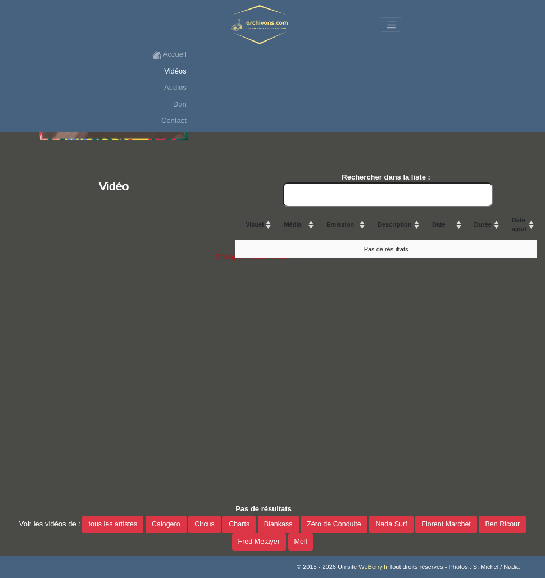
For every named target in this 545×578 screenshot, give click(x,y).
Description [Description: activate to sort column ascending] (395, 224)
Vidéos (175, 71)
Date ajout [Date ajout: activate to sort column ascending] (519, 225)
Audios (175, 87)
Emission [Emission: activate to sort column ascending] (340, 224)
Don (180, 104)
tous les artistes (112, 524)
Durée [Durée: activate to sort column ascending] (483, 224)
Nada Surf (391, 524)
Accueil (169, 54)
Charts (239, 524)
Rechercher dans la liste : (388, 190)
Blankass (278, 524)
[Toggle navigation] (391, 24)
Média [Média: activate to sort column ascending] (292, 224)
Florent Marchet (446, 524)
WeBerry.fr (373, 566)
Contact (174, 120)
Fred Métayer (259, 541)
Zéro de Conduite (334, 524)
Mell (300, 541)
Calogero (166, 524)
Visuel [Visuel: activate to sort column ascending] (255, 224)
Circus (204, 524)
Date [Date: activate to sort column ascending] (439, 224)
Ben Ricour (502, 524)
